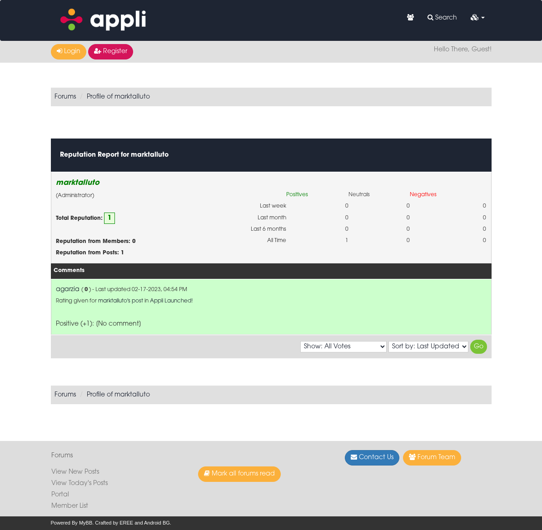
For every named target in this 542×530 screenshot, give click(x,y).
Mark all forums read (239, 473)
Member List (69, 506)
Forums (65, 97)
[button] (478, 18)
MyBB (85, 522)
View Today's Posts (79, 483)
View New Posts (75, 472)
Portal (60, 494)
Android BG (157, 522)
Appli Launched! (171, 301)
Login (68, 51)
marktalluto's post (120, 301)
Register (110, 51)
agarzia (68, 289)
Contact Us (372, 457)
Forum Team (432, 457)
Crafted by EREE (114, 522)
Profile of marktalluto (118, 97)
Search (442, 17)
